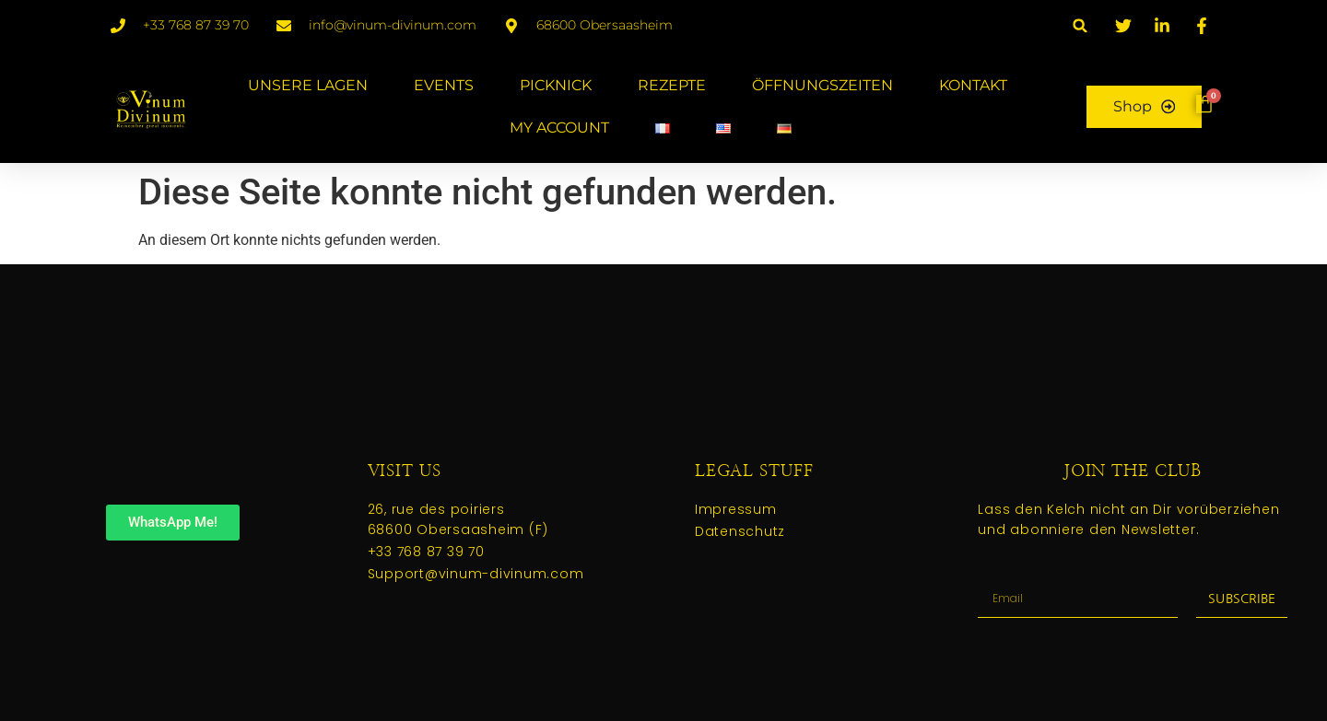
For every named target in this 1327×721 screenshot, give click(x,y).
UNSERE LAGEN (307, 85)
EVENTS (443, 85)
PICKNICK (555, 85)
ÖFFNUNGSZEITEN (821, 85)
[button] (1080, 25)
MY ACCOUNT (558, 127)
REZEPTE (671, 85)
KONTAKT (972, 85)
